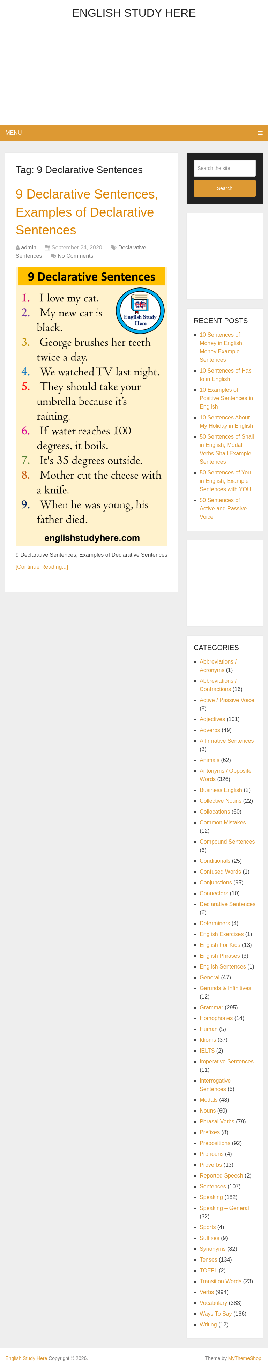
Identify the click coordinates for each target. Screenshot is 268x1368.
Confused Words (220, 872)
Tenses (208, 1260)
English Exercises (222, 934)
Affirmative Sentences (227, 741)
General (209, 977)
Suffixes (209, 1238)
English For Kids (220, 945)
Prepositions (215, 1143)
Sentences (213, 1186)
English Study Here (134, 13)
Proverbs (211, 1165)
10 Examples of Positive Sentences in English (226, 398)
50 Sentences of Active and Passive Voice (223, 508)
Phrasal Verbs (217, 1121)
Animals (209, 760)
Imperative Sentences (227, 1061)
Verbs (207, 1292)
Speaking (211, 1197)
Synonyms (213, 1249)
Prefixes (210, 1132)
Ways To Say (216, 1314)
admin (28, 249)
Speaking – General (224, 1208)
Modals (209, 1100)
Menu (13, 133)
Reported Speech (221, 1176)
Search (224, 188)
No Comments (75, 258)
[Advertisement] (133, 76)
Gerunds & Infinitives (225, 988)
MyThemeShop (244, 1358)
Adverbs (210, 730)
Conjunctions (216, 882)
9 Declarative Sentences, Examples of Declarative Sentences (89, 213)
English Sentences (223, 967)
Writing (208, 1325)
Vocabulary (213, 1303)
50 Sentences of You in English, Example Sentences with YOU (225, 481)
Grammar (211, 1007)
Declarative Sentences (227, 904)
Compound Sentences (227, 842)
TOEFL (208, 1270)
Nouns (208, 1111)
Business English (221, 790)
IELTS (207, 1051)
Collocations (215, 812)
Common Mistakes (223, 822)
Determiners (215, 923)
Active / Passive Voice (227, 700)
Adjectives (212, 719)
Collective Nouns (220, 801)
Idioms (208, 1040)
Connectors (214, 893)
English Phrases (220, 956)
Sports (208, 1227)
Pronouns (212, 1154)
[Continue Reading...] (42, 568)
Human (209, 1029)
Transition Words (220, 1281)
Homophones (216, 1018)
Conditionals (215, 861)
